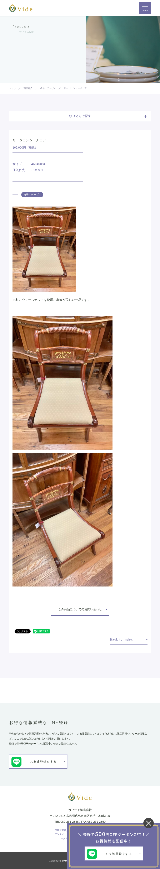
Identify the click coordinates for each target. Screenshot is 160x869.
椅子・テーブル (32, 194)
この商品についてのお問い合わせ (80, 609)
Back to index (121, 639)
